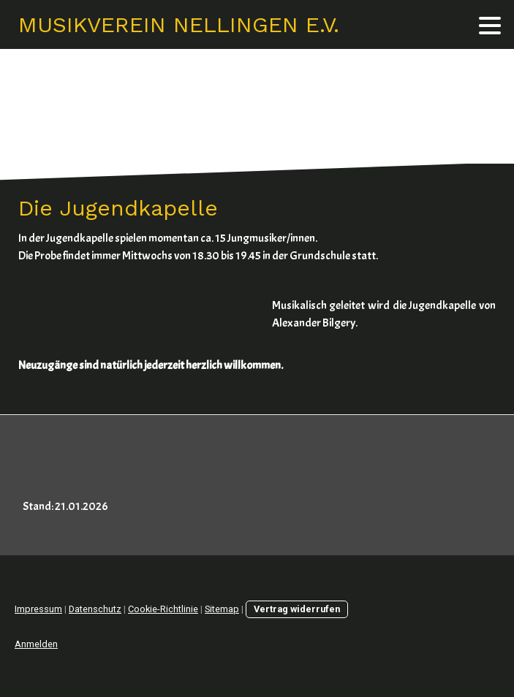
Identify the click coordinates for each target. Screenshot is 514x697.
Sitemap (222, 608)
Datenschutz (95, 608)
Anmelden (36, 644)
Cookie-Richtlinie (163, 608)
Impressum (38, 608)
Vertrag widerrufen (297, 608)
